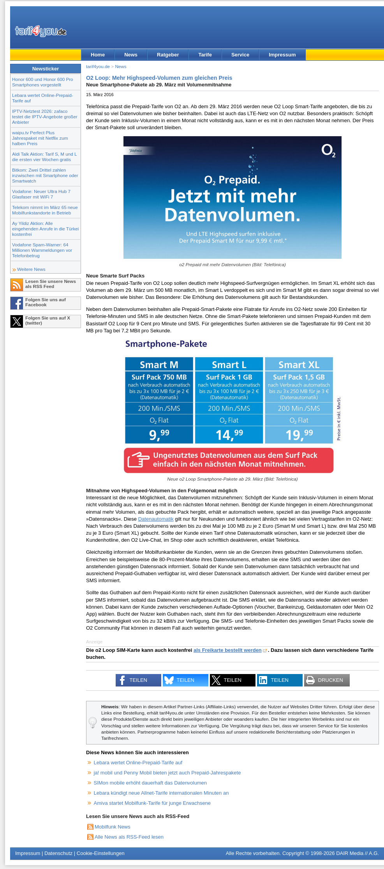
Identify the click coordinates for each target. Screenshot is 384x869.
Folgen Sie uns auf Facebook (45, 302)
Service (240, 55)
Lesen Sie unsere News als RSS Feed (50, 284)
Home (98, 55)
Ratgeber (168, 55)
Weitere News (31, 269)
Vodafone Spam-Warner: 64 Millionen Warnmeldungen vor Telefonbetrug (42, 250)
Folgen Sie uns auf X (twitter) (47, 320)
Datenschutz (58, 853)
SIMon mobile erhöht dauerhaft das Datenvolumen (150, 783)
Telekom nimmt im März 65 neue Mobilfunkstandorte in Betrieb (45, 210)
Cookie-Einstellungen (101, 853)
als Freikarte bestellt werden (228, 650)
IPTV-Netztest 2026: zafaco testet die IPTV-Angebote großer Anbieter (45, 117)
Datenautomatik (156, 519)
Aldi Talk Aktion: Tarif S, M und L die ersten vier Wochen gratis (44, 156)
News (130, 55)
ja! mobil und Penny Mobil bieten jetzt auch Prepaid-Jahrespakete (167, 773)
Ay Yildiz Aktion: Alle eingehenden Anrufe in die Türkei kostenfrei (45, 229)
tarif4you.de (98, 66)
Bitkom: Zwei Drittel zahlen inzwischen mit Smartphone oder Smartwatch (45, 175)
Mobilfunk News (112, 827)
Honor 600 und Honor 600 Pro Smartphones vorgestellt (42, 82)
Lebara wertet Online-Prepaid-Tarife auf (138, 762)
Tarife (204, 55)
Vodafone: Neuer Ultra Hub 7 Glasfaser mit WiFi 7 (41, 194)
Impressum (282, 55)
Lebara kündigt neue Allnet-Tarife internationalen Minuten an (161, 793)
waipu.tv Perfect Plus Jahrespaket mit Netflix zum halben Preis (40, 138)
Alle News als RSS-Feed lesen (129, 837)
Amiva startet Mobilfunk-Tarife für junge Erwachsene (152, 803)
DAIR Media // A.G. (357, 853)
